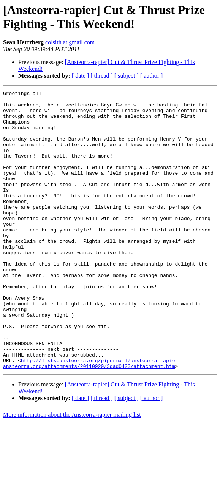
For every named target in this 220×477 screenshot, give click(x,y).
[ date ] (80, 75)
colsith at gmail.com (70, 42)
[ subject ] (126, 75)
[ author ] (151, 75)
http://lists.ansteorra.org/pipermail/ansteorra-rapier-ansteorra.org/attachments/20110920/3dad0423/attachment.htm (92, 418)
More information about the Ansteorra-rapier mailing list (72, 470)
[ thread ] (101, 75)
